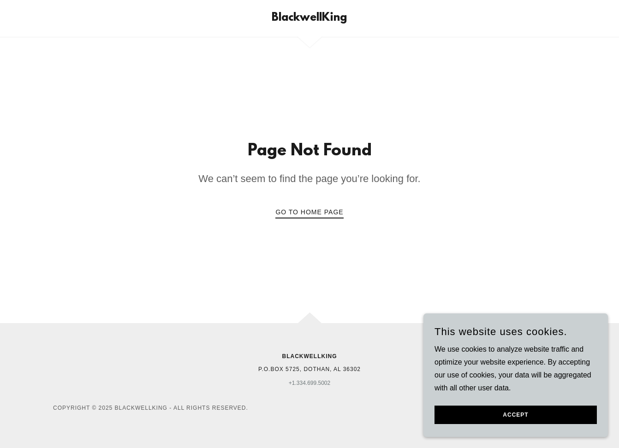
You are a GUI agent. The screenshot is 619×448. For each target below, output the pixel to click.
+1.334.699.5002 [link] (309, 383)
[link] (309, 18)
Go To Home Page (309, 212)
